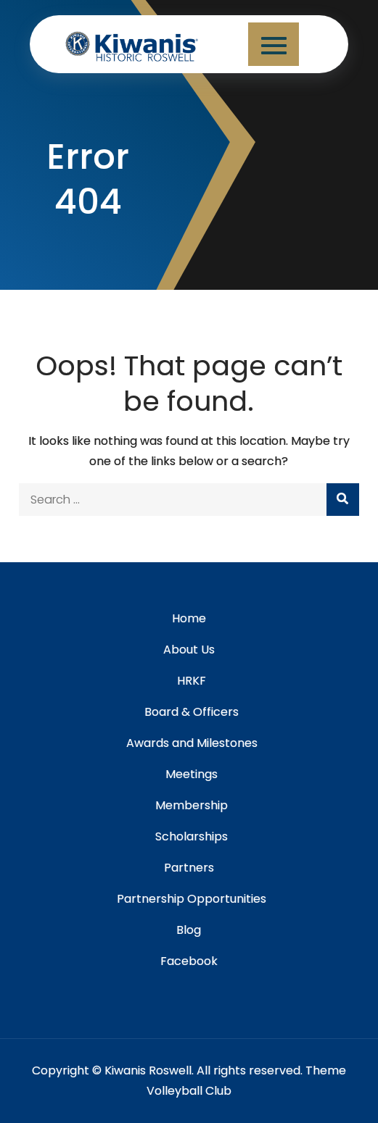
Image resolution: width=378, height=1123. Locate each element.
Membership (191, 805)
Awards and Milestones (192, 743)
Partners (189, 867)
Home (189, 618)
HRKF (191, 680)
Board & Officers (191, 712)
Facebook (189, 961)
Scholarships (191, 836)
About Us (189, 649)
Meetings (191, 774)
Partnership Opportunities (191, 898)
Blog (188, 930)
